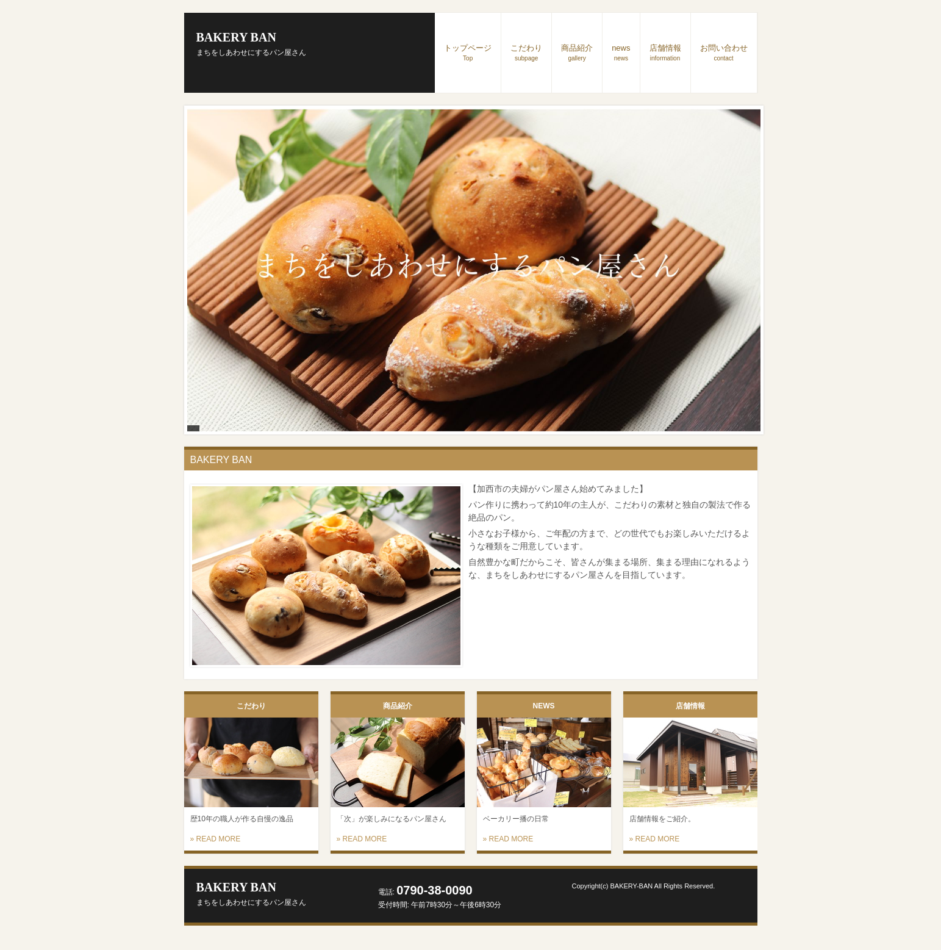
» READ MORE (215, 839)
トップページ (468, 52)
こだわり (526, 52)
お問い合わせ (724, 52)
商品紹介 (577, 52)
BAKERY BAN (251, 44)
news (621, 52)
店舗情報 (665, 52)
